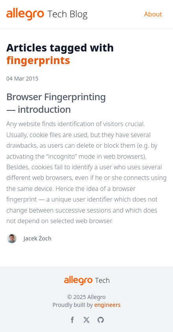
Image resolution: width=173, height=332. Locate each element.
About (153, 14)
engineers (107, 304)
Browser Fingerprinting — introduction (56, 103)
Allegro (96, 297)
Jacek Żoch (38, 238)
